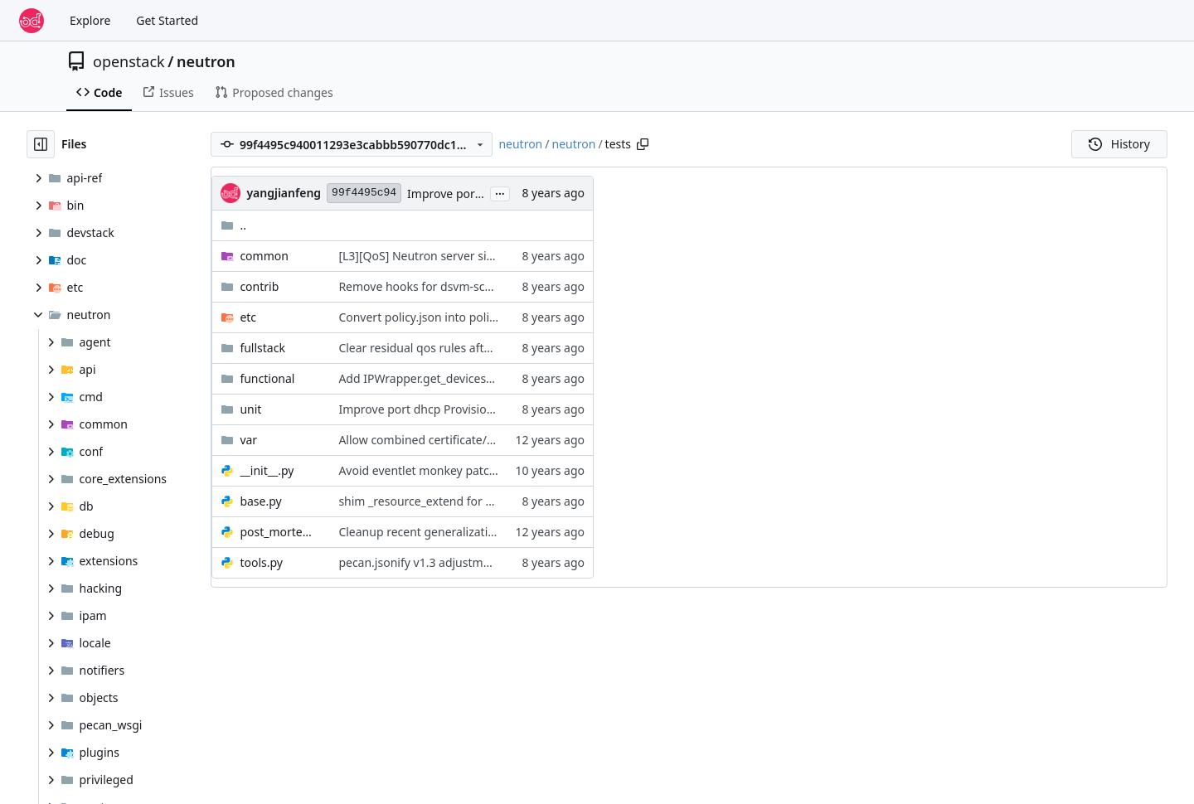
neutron (206, 61)
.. (233, 225)
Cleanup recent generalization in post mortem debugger (492, 532)
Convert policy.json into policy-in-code (441, 317)
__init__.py (267, 470)
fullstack (262, 348)
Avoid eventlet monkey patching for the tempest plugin (488, 470)
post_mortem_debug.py (281, 532)
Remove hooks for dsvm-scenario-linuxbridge (461, 286)
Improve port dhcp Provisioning (424, 409)
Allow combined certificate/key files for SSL (454, 440)
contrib (259, 286)
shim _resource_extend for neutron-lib (442, 501)
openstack (129, 61)
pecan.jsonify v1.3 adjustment (419, 562)
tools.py (261, 562)
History (1119, 144)
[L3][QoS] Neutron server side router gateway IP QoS (481, 256)
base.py (260, 501)
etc (248, 317)
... (500, 192)
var (248, 440)
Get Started (167, 20)
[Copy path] (642, 144)
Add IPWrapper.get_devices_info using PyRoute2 (468, 378)
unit (250, 409)
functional (267, 378)
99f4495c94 (364, 192)
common (264, 256)
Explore (90, 20)
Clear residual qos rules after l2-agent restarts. (464, 348)
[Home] (31, 21)
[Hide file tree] (41, 144)
